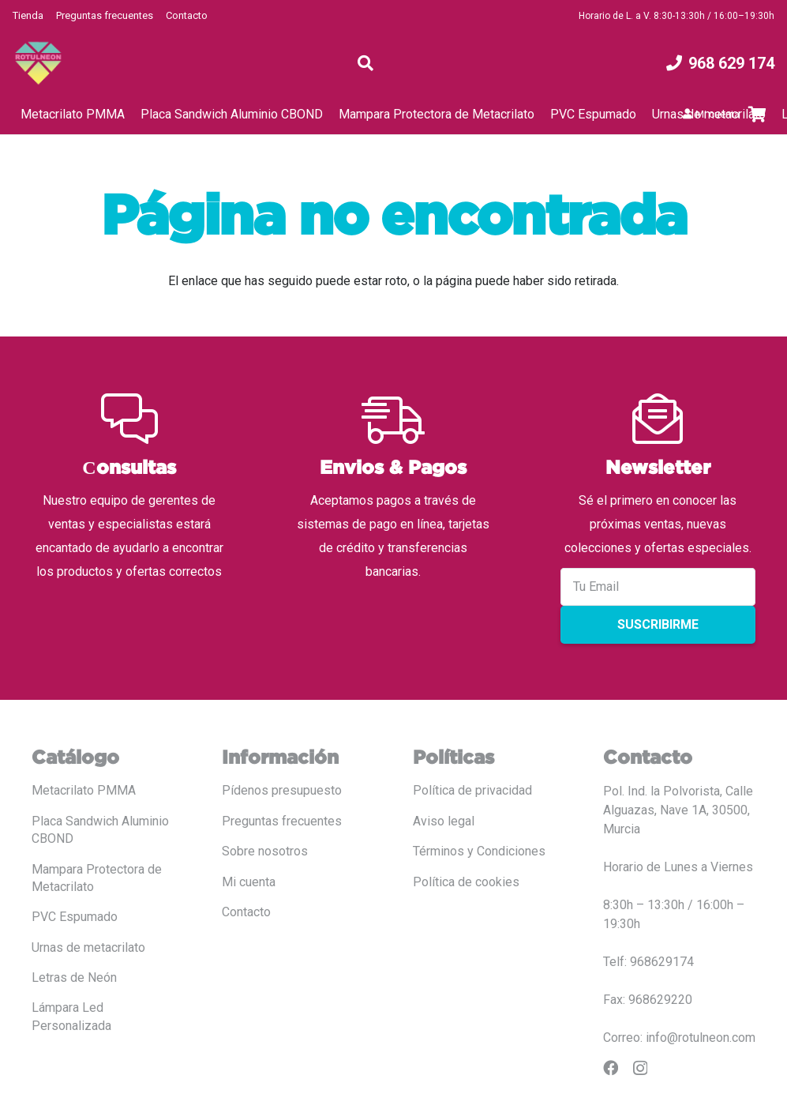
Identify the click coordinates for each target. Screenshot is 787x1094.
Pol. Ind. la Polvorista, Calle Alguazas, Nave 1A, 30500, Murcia (678, 810)
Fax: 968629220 (647, 999)
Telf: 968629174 (648, 961)
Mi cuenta (248, 881)
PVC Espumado (75, 916)
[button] (365, 63)
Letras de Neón (74, 977)
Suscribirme (658, 624)
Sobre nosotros (265, 851)
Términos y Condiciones (479, 851)
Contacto (187, 15)
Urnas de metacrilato (88, 947)
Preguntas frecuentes (104, 15)
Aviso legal (443, 821)
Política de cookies (466, 881)
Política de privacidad (472, 790)
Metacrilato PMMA (84, 790)
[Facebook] (610, 1067)
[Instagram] (640, 1068)
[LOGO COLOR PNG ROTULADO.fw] (38, 63)
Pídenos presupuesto (282, 790)
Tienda (28, 15)
